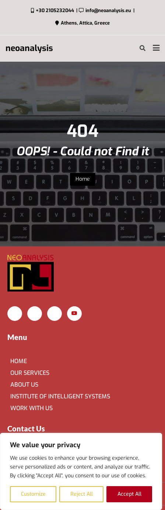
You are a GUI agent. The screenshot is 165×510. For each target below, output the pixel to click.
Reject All (81, 494)
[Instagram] (34, 313)
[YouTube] (74, 313)
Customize (33, 494)
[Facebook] (14, 313)
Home (83, 179)
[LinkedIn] (54, 313)
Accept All (129, 494)
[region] (81, 471)
